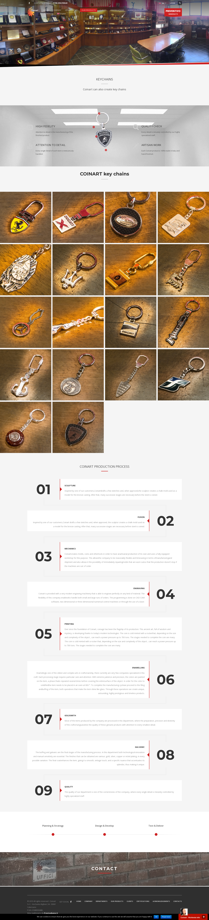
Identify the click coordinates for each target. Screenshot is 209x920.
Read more (166, 917)
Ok (156, 917)
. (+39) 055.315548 (59, 3)
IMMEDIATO (173, 12)
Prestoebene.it (51, 913)
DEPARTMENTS (71, 10)
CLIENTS (103, 10)
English (61, 14)
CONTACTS (48, 14)
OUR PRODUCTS (89, 10)
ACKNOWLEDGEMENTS (137, 10)
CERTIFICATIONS (117, 10)
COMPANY (56, 10)
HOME (46, 10)
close (203, 917)
